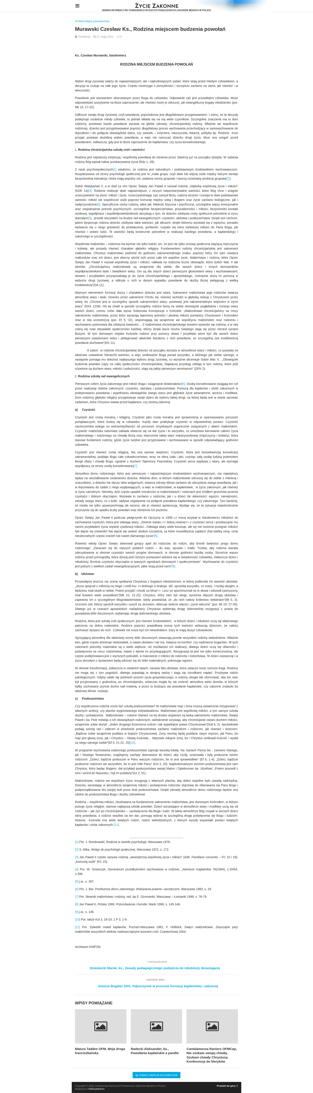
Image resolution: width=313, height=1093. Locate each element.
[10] (132, 742)
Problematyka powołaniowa (92, 21)
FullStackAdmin (96, 1089)
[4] (98, 204)
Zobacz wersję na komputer (157, 1075)
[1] (115, 169)
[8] (155, 536)
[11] (116, 824)
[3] (90, 190)
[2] (229, 178)
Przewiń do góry (227, 1086)
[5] (90, 218)
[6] (183, 384)
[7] (135, 466)
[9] (173, 566)
